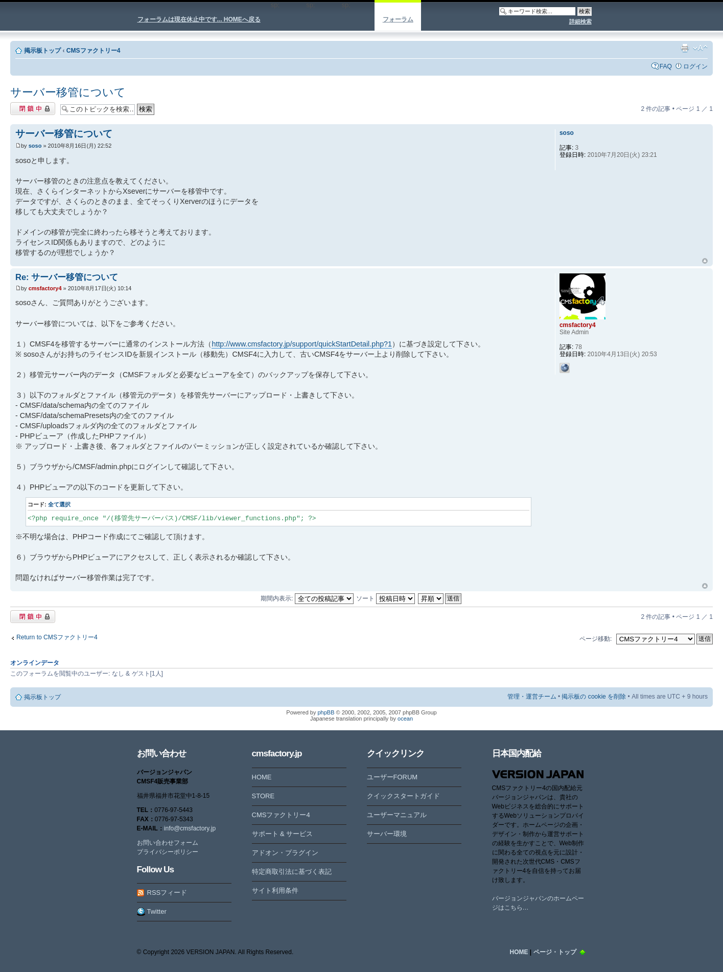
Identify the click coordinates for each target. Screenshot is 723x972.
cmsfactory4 (45, 288)
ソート (385, 598)
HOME (262, 777)
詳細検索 (580, 21)
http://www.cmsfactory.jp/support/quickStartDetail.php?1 (302, 344)
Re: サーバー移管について (66, 277)
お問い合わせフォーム (167, 842)
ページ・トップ (554, 952)
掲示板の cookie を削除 (594, 696)
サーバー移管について (68, 92)
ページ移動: (595, 638)
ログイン (695, 66)
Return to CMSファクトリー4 (57, 637)
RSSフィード (167, 892)
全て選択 (59, 504)
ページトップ (705, 261)
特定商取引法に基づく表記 (292, 871)
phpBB (325, 712)
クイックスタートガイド (403, 796)
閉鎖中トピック (32, 108)
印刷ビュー (684, 48)
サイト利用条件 (275, 890)
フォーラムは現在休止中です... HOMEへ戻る (199, 19)
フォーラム (398, 19)
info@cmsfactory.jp (190, 828)
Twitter (157, 911)
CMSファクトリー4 (93, 50)
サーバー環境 (387, 834)
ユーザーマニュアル (397, 815)
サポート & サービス (282, 834)
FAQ (666, 66)
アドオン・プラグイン (285, 853)
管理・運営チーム (531, 696)
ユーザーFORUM (392, 777)
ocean (405, 718)
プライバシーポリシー (167, 851)
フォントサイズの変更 (700, 48)
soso (35, 146)
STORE (263, 796)
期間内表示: (307, 598)
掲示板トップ (42, 50)
